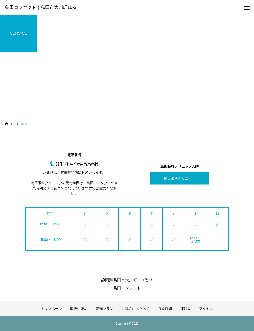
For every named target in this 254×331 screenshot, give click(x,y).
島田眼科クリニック (179, 178)
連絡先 (185, 309)
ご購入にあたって (136, 309)
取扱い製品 (79, 309)
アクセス (206, 309)
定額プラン (104, 309)
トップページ (51, 309)
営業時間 (165, 309)
